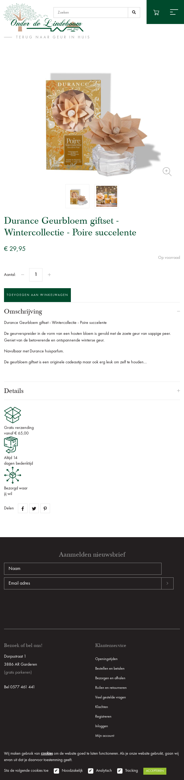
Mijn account (104, 736)
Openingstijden (106, 659)
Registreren (103, 716)
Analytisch (104, 771)
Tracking (131, 771)
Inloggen (101, 726)
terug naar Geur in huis (53, 37)
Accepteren (155, 771)
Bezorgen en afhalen (110, 678)
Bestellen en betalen (110, 668)
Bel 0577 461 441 (19, 687)
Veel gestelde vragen (110, 697)
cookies (47, 754)
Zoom (167, 171)
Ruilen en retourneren (111, 688)
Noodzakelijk (72, 771)
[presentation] (44, 606)
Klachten (101, 707)
